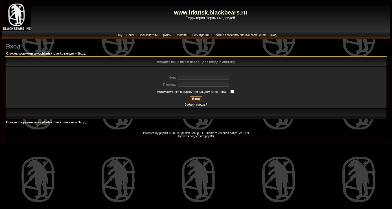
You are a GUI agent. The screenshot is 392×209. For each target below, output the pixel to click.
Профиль (182, 35)
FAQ (119, 35)
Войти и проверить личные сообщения (240, 35)
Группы (166, 35)
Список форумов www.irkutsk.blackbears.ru (40, 53)
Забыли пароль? (196, 104)
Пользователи (148, 35)
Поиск (131, 35)
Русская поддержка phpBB (196, 136)
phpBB (163, 133)
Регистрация (201, 35)
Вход (273, 35)
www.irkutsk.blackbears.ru (210, 12)
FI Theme (208, 133)
